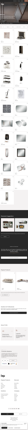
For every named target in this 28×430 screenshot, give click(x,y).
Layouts (15, 385)
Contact (15, 399)
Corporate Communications (14, 257)
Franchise (15, 396)
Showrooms (16, 395)
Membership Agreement (14, 418)
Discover (16, 380)
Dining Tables (3, 385)
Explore (5, 236)
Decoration (8, 23)
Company (16, 391)
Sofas (2, 383)
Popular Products (5, 380)
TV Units (2, 384)
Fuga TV (15, 384)
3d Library (15, 388)
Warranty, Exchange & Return (14, 419)
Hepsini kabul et (4, 427)
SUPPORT (13, 360)
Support (15, 400)
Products (4, 23)
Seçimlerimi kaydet (17, 427)
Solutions (3, 391)
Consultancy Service (4, 395)
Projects (2, 396)
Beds (1, 388)
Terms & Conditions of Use (14, 417)
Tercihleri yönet (25, 423)
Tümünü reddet (10, 427)
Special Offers (16, 383)
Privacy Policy (14, 420)
